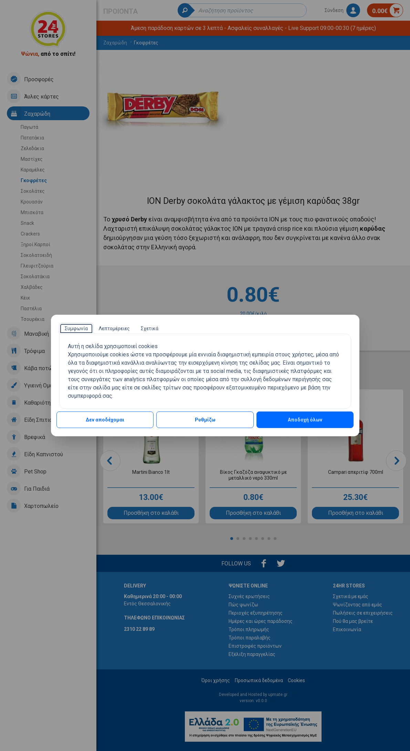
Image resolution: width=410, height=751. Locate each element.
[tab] (76, 328)
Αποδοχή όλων (305, 420)
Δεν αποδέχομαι (105, 420)
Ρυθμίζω (205, 420)
